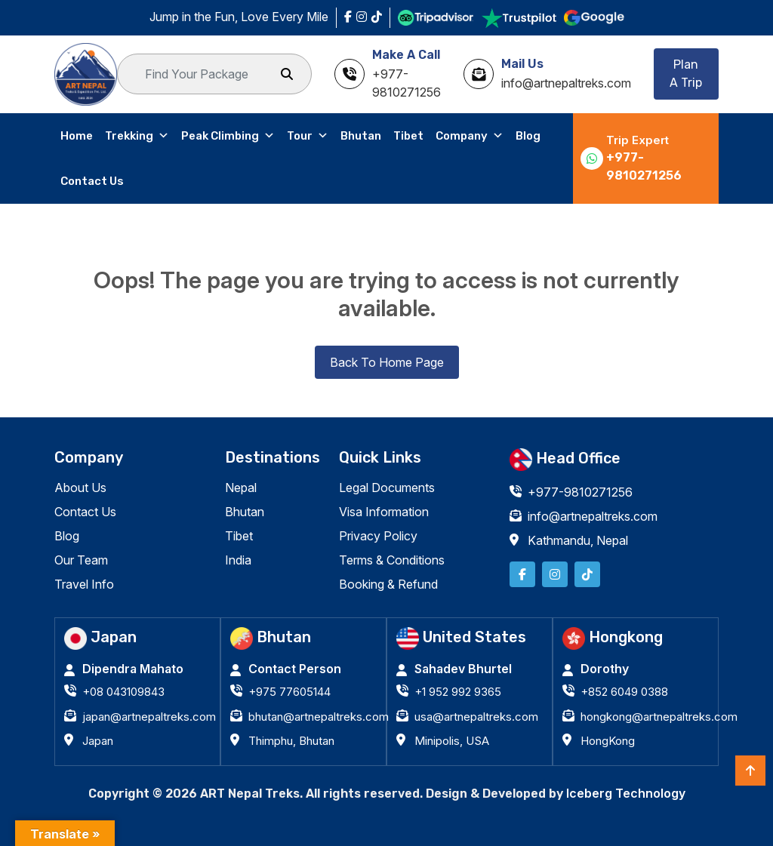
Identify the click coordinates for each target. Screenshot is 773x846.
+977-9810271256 (644, 166)
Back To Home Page (387, 362)
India (238, 560)
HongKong (608, 741)
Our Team (81, 560)
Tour (307, 135)
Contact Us (92, 181)
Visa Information (384, 511)
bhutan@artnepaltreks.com (318, 716)
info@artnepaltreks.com (593, 516)
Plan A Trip (686, 73)
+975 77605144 (289, 691)
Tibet (408, 136)
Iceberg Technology (625, 793)
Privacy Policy (378, 535)
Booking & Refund (388, 584)
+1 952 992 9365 (457, 691)
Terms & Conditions (392, 560)
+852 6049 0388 (624, 691)
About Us (80, 487)
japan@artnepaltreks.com (149, 716)
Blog (528, 136)
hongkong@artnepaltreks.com (659, 716)
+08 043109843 (123, 691)
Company (470, 135)
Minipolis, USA (451, 741)
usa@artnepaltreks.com (476, 716)
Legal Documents (387, 487)
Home (76, 136)
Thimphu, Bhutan (291, 741)
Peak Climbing (228, 135)
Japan (97, 741)
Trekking (137, 135)
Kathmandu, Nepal (578, 540)
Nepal (241, 487)
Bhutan (360, 136)
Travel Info (84, 584)
